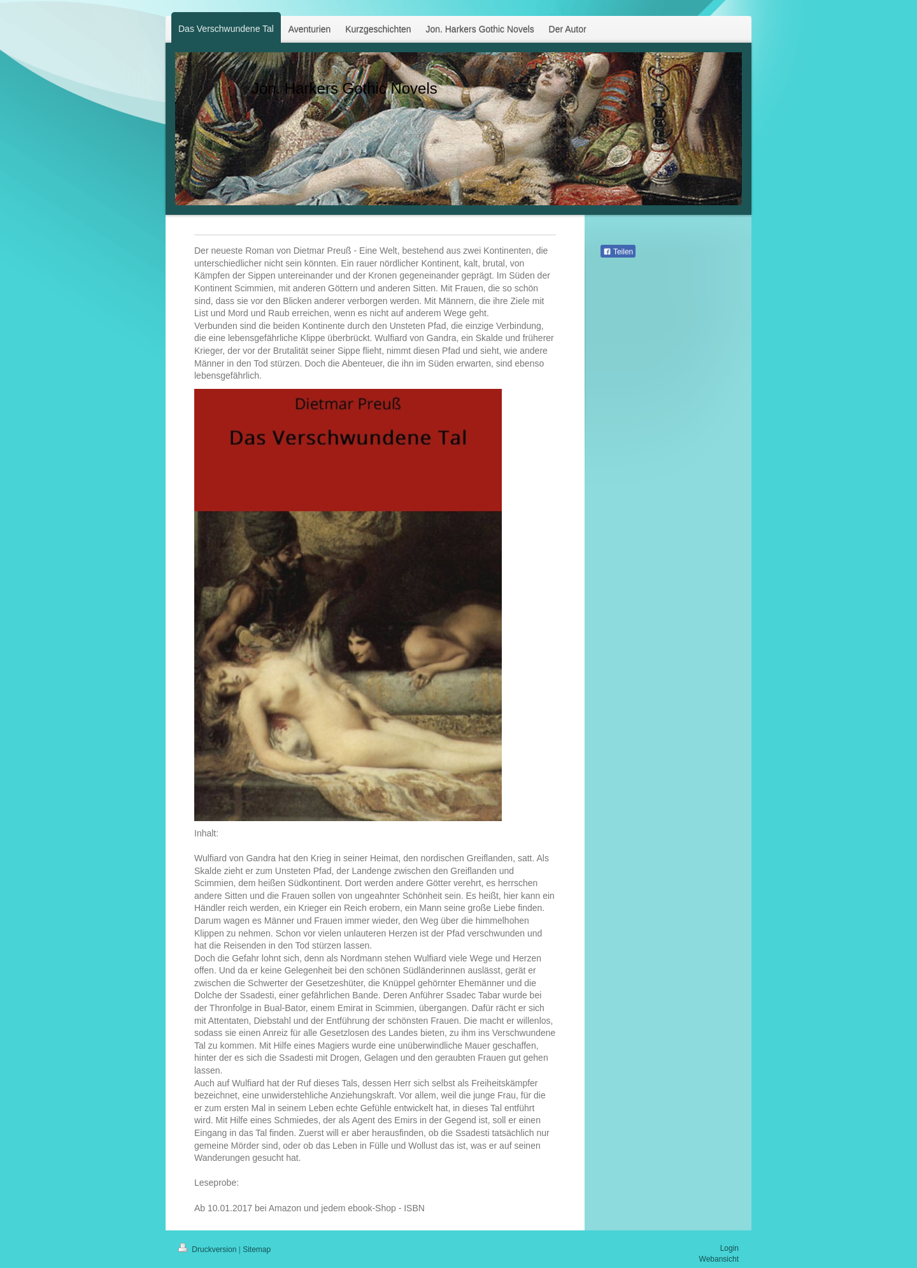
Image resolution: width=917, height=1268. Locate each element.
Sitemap (257, 1249)
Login (729, 1248)
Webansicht (719, 1259)
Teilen (618, 251)
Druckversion (208, 1249)
